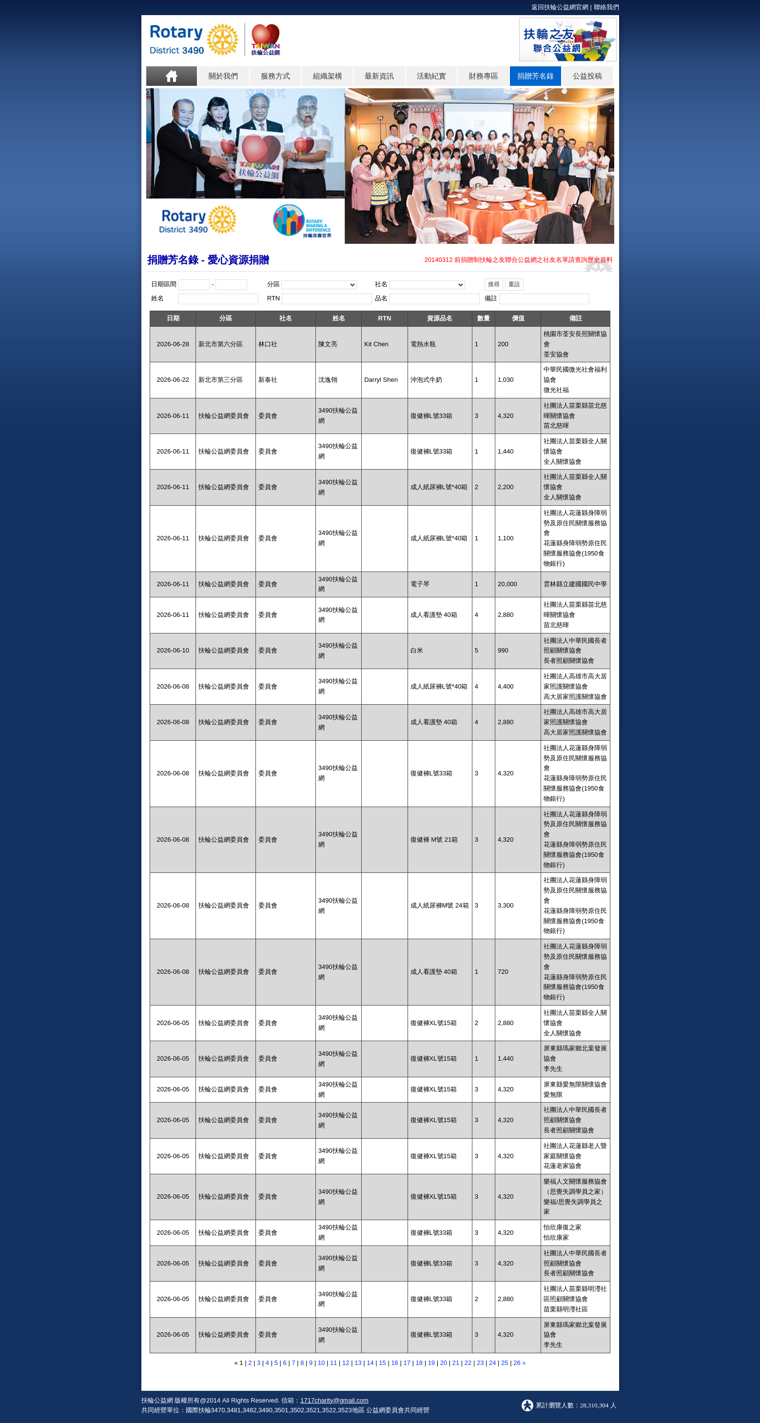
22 (468, 1362)
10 (321, 1362)
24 (492, 1362)
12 (345, 1362)
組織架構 (327, 76)
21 (455, 1362)
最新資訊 (379, 76)
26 (516, 1362)
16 (394, 1362)
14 (370, 1362)
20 (443, 1362)
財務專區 (483, 76)
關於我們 (223, 76)
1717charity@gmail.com (334, 1400)
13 (357, 1362)
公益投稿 (587, 76)
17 (406, 1362)
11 (333, 1362)
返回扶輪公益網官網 (559, 7)
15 (382, 1362)
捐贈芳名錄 (535, 76)
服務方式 (275, 76)
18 (419, 1362)
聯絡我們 (606, 7)
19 (431, 1362)
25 (504, 1362)
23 (480, 1362)
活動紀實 (431, 76)
